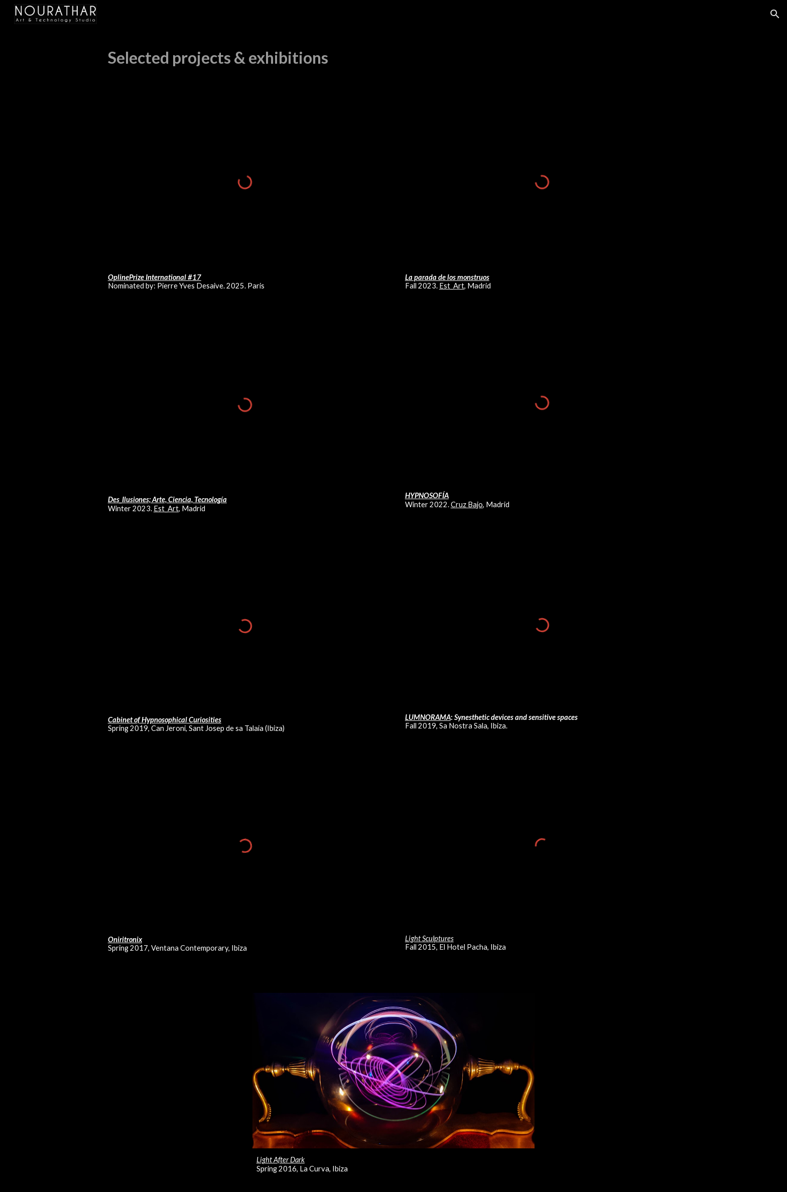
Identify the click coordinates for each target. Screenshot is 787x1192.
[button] (775, 14)
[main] (393, 57)
